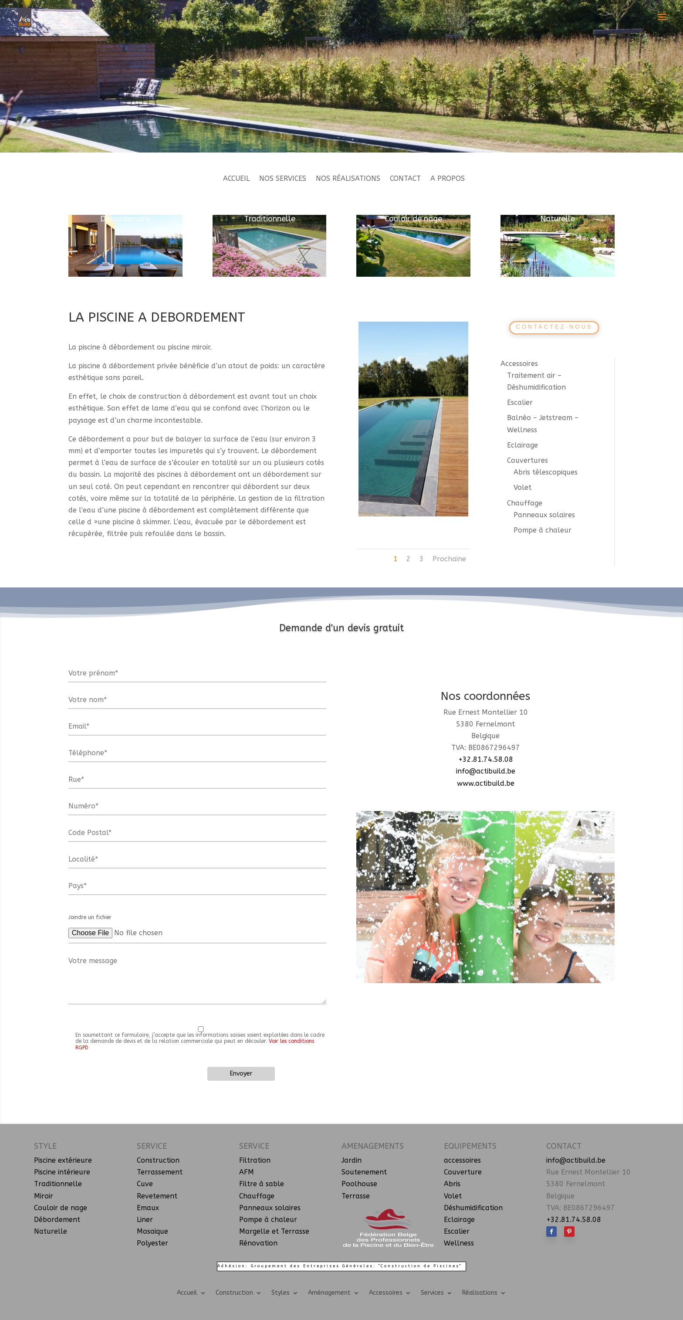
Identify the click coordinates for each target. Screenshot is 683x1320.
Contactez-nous (554, 327)
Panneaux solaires (544, 515)
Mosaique (152, 1231)
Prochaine (449, 559)
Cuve (145, 1184)
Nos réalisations (348, 179)
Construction (158, 1160)
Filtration (254, 1160)
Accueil (236, 179)
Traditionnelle (269, 219)
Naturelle (557, 219)
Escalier (520, 402)
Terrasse (356, 1196)
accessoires (462, 1160)
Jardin (352, 1160)
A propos (447, 179)
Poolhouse (359, 1184)
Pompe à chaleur (542, 530)
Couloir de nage (413, 219)
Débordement (125, 219)
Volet (522, 487)
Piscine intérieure (62, 1172)
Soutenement (364, 1172)
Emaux (148, 1208)
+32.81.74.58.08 (485, 759)
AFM (246, 1172)
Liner (145, 1219)
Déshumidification (473, 1208)
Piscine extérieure (63, 1160)
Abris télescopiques (546, 472)
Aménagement (329, 1292)
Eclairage (522, 445)
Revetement (157, 1196)
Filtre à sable (261, 1184)
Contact (405, 179)
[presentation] (141, 1079)
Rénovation (258, 1243)
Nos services (282, 179)
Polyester (152, 1243)
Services (432, 1292)
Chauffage (524, 503)
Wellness (459, 1243)
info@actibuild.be (485, 771)
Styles (280, 1292)
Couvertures (527, 460)
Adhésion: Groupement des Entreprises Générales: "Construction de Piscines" (339, 1266)
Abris (452, 1184)
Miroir (43, 1196)
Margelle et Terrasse (274, 1231)
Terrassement (160, 1172)
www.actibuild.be (485, 783)
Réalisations (479, 1292)
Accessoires (519, 364)
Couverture (463, 1172)
